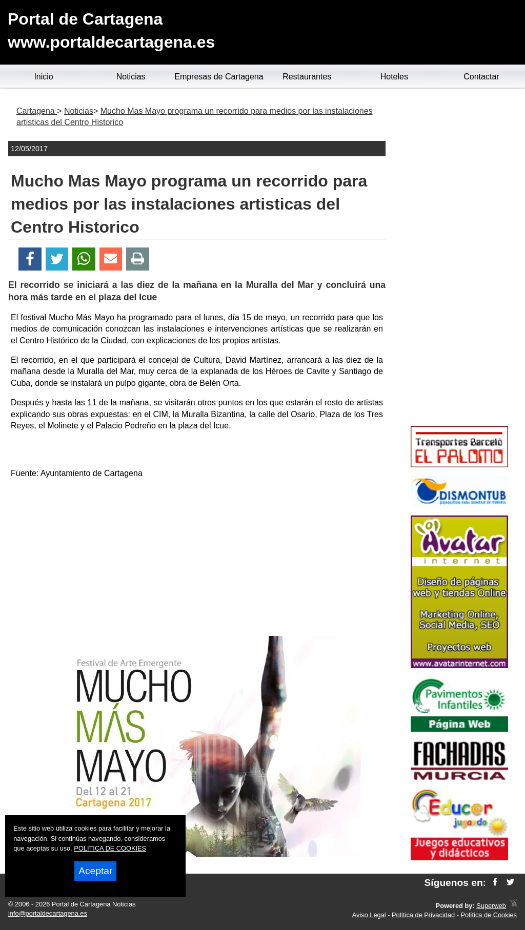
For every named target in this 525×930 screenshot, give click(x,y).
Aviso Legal (369, 915)
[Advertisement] (196, 559)
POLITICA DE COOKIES (110, 848)
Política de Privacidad (423, 915)
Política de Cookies (488, 915)
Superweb (491, 906)
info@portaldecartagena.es (47, 913)
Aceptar (95, 870)
